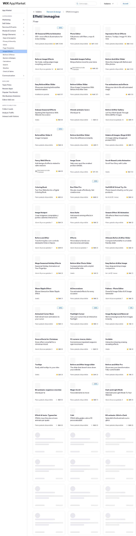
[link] (13, 10)
